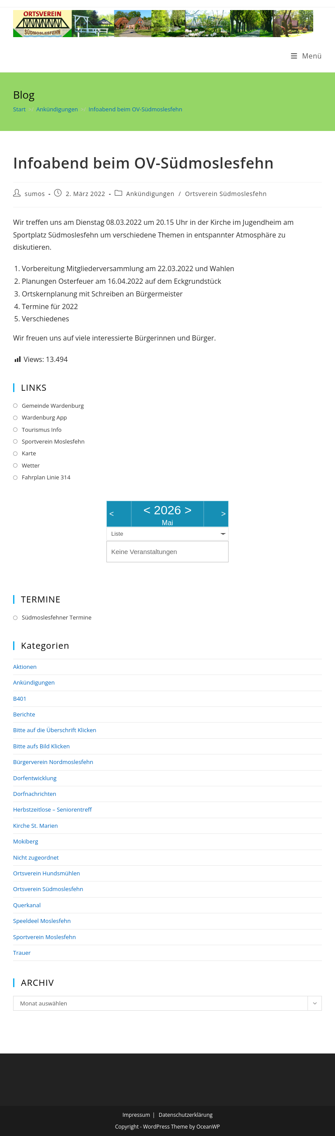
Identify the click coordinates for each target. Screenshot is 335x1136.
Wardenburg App (44, 417)
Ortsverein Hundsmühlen (46, 873)
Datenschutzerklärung (186, 1115)
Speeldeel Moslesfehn (42, 921)
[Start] (19, 109)
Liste (117, 533)
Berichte (24, 714)
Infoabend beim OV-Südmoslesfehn (135, 109)
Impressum (136, 1115)
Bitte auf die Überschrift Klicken (54, 730)
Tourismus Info (42, 430)
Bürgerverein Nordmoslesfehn (53, 762)
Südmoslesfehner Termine (57, 617)
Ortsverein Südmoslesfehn (226, 193)
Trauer (22, 953)
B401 (20, 698)
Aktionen (25, 667)
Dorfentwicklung (35, 778)
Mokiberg (25, 841)
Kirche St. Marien (35, 826)
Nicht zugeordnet (36, 857)
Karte (29, 453)
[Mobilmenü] (306, 56)
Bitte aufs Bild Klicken (41, 746)
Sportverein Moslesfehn (53, 441)
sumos (35, 193)
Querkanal (27, 905)
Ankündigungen (150, 193)
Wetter (31, 465)
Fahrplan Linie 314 (46, 477)
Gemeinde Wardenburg (53, 406)
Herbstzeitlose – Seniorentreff (52, 809)
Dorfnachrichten (34, 794)
